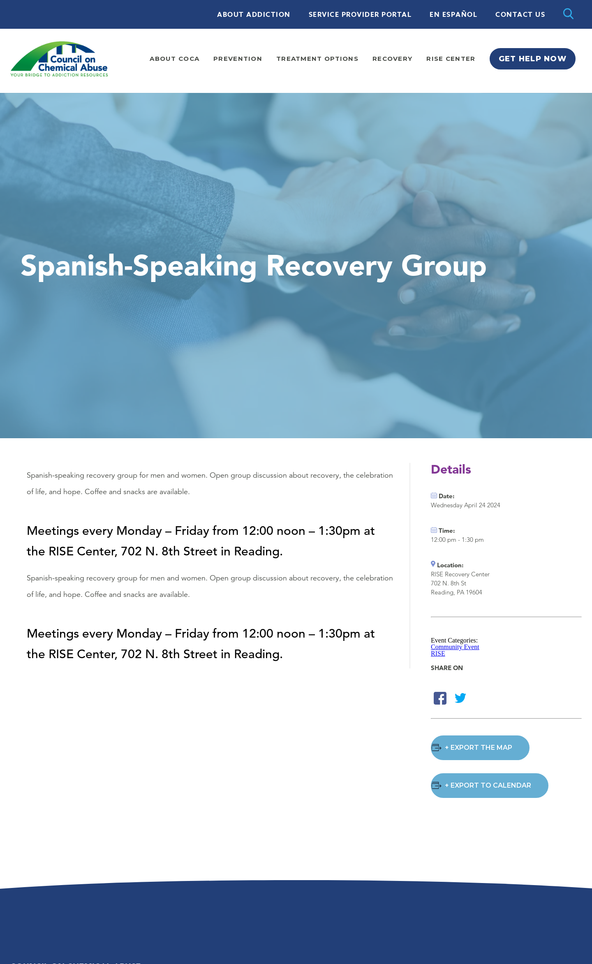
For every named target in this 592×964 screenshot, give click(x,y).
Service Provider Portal (360, 15)
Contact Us (520, 15)
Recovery (392, 58)
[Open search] (568, 14)
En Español (453, 15)
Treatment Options (317, 58)
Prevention (237, 58)
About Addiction (254, 15)
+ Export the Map (478, 747)
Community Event (455, 646)
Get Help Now (533, 58)
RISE (438, 653)
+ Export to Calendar (488, 785)
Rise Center (450, 58)
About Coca (174, 58)
